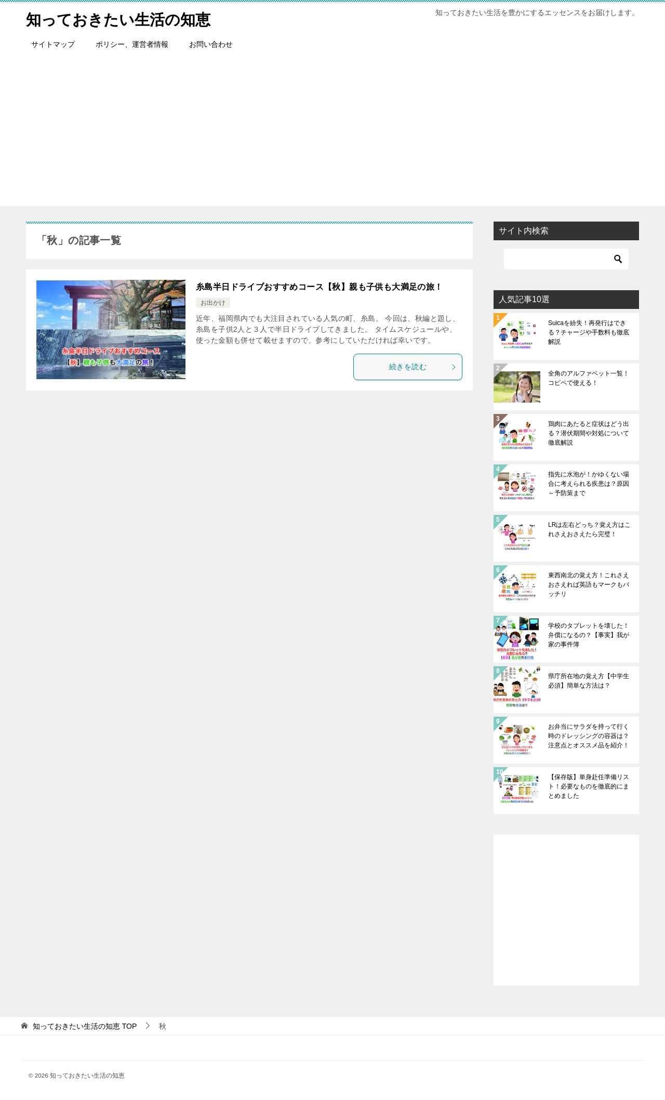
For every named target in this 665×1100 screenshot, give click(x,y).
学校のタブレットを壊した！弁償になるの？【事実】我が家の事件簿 (588, 635)
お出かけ (213, 302)
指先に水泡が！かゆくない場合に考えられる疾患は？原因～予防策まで (588, 484)
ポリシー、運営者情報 (132, 44)
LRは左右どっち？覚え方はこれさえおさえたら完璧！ (589, 529)
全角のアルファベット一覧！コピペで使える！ (588, 378)
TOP (85, 1026)
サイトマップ (53, 44)
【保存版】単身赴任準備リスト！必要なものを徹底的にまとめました (588, 786)
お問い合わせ (211, 44)
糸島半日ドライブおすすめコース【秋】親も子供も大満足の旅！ (319, 286)
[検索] (566, 259)
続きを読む (423, 367)
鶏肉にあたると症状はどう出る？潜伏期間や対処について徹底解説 (588, 433)
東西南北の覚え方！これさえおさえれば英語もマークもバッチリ (588, 585)
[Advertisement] (332, 133)
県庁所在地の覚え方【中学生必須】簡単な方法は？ (588, 680)
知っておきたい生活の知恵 (121, 18)
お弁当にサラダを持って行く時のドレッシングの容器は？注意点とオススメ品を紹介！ (588, 736)
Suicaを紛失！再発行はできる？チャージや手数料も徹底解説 (588, 332)
